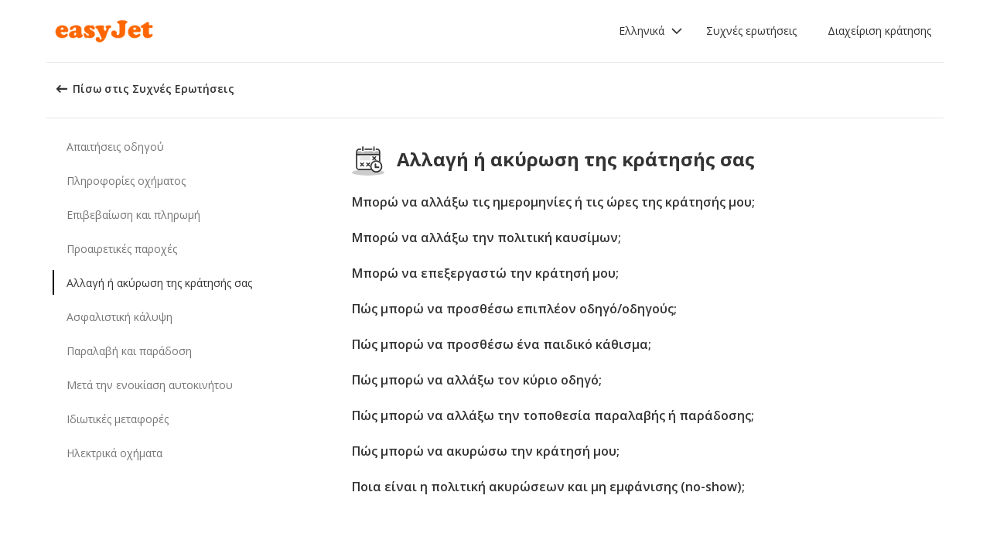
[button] (651, 30)
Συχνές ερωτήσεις (751, 30)
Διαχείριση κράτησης (879, 30)
